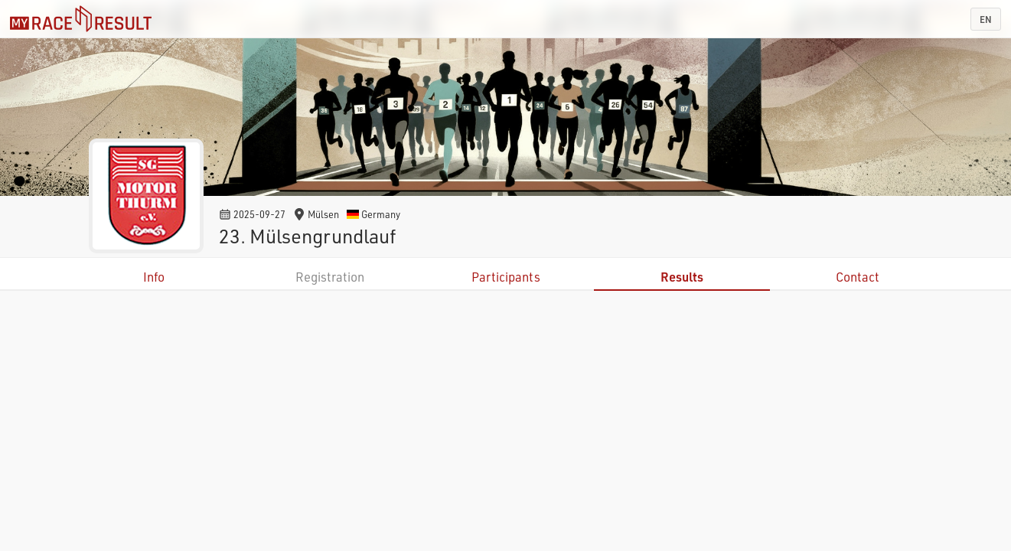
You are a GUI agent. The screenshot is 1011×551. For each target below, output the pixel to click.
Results (681, 277)
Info (154, 277)
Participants (505, 277)
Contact (857, 277)
